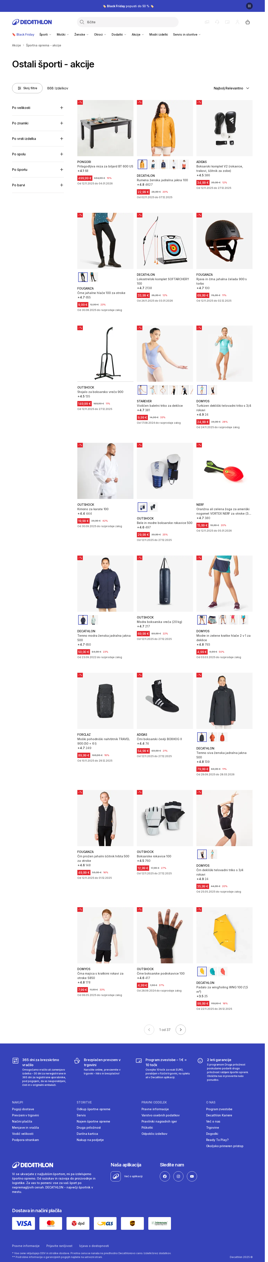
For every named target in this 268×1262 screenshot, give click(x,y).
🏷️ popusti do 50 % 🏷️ (128, 6)
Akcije (138, 34)
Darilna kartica (87, 1133)
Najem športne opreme (93, 1121)
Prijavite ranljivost (59, 1246)
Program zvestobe (219, 1109)
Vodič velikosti (22, 1133)
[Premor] (249, 6)
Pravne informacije (155, 1109)
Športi (45, 34)
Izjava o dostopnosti (94, 1246)
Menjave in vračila (25, 1127)
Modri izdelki (158, 34)
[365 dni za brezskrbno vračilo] (40, 1072)
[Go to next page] (181, 1030)
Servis (81, 1115)
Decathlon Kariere (219, 1115)
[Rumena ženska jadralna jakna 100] (165, 128)
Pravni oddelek (154, 1102)
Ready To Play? (217, 1140)
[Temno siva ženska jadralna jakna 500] (224, 701)
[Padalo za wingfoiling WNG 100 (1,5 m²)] (224, 935)
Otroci (100, 34)
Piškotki (147, 1127)
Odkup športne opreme (93, 1109)
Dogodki (212, 1133)
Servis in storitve (187, 34)
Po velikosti (21, 108)
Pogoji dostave (23, 1109)
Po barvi (18, 185)
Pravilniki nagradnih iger (159, 1121)
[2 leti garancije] (225, 1072)
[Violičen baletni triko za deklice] (165, 354)
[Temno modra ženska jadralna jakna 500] (105, 584)
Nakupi (17, 1102)
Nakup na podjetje (90, 1140)
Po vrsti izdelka (24, 139)
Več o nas (213, 1121)
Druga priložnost (89, 1127)
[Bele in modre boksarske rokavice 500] (165, 471)
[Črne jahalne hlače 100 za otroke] (105, 241)
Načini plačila (22, 1121)
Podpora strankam (25, 1140)
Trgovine (212, 1127)
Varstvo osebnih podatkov (161, 1115)
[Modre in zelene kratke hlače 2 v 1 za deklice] (224, 584)
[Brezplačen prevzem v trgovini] (101, 1072)
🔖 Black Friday (23, 34)
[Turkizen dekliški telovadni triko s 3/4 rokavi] (224, 354)
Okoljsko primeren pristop (225, 1146)
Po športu (19, 169)
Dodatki (119, 34)
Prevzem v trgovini (25, 1115)
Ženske (81, 34)
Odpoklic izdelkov (155, 1133)
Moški (63, 34)
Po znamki (20, 123)
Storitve (84, 1102)
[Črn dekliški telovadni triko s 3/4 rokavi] (224, 818)
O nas (210, 1102)
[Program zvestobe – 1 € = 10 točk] (163, 1072)
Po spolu (19, 154)
